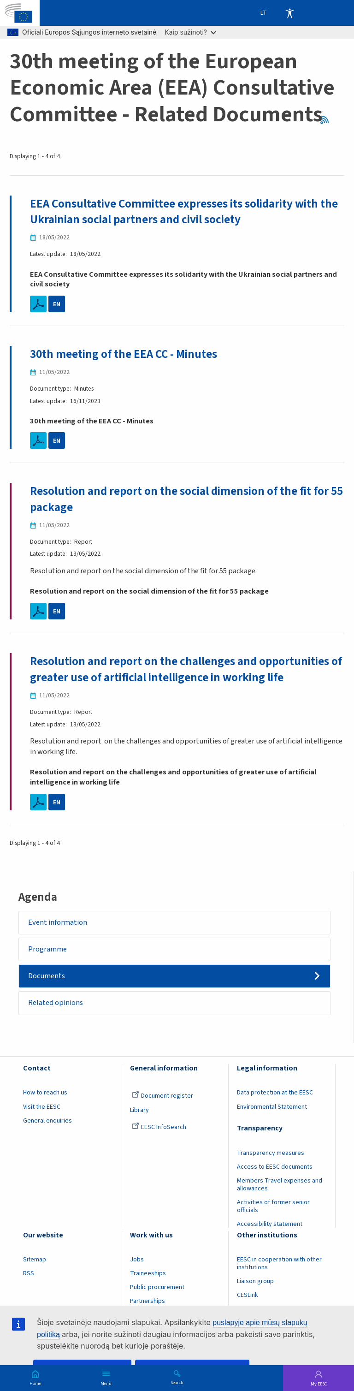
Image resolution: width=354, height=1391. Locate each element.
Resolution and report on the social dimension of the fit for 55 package (187, 499)
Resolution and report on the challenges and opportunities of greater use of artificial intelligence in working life (186, 670)
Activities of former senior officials (273, 1206)
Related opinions (56, 1003)
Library (139, 1110)
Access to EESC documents (275, 1167)
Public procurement (157, 1288)
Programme (48, 949)
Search (177, 1382)
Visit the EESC (41, 1107)
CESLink (247, 1296)
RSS (327, 120)
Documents (47, 976)
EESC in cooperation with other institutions (279, 1264)
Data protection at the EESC (275, 1093)
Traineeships (148, 1274)
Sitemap (34, 1260)
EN (56, 304)
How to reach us (45, 1093)
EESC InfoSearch (159, 1127)
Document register (162, 1096)
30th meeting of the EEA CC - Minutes (123, 354)
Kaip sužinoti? (190, 32)
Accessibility (289, 13)
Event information (58, 922)
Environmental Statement (272, 1107)
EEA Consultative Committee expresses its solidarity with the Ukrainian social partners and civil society (184, 212)
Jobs (137, 1260)
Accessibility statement (269, 1225)
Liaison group (255, 1282)
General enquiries (47, 1121)
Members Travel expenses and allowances (279, 1185)
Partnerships (147, 1302)
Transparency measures (270, 1153)
